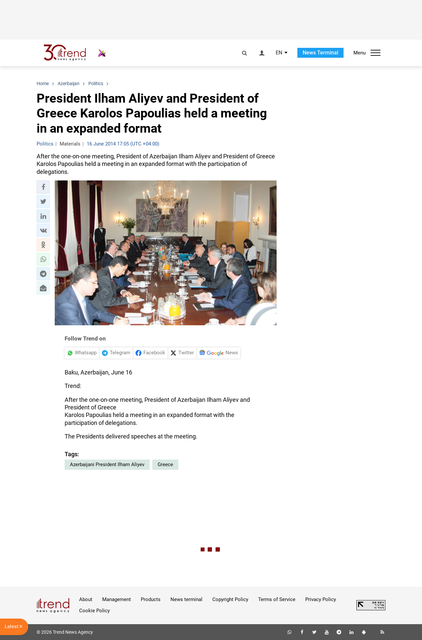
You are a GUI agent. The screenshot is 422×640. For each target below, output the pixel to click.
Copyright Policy (230, 599)
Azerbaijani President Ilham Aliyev (107, 464)
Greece (165, 464)
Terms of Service (276, 599)
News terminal (186, 599)
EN (279, 52)
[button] (43, 187)
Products (151, 599)
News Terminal (320, 52)
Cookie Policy (94, 611)
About (85, 599)
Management (116, 599)
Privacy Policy (320, 599)
